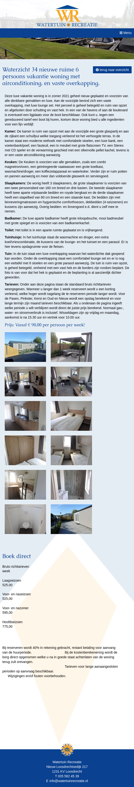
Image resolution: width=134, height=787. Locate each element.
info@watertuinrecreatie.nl (69, 781)
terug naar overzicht (112, 70)
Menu (126, 33)
